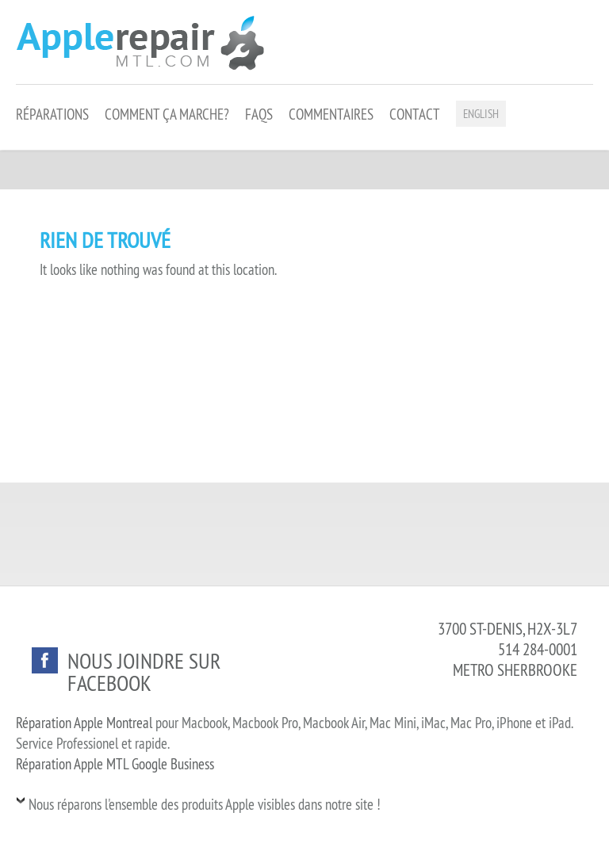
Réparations (52, 114)
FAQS (259, 114)
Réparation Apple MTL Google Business (115, 763)
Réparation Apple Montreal (84, 722)
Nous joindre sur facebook (143, 671)
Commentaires (331, 114)
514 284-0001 (537, 649)
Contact (414, 114)
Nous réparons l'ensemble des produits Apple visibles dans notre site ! (205, 804)
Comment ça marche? (167, 114)
